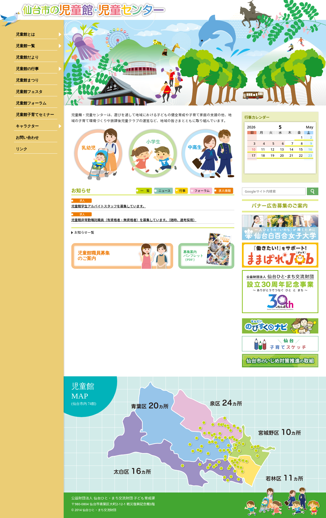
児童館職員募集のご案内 (94, 255)
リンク (21, 149)
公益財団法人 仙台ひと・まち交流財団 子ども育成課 (113, 498)
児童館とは (25, 34)
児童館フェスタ (29, 91)
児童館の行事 (27, 69)
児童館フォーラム (31, 103)
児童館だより (27, 57)
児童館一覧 (25, 46)
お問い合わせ (27, 137)
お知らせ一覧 (84, 232)
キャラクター (27, 126)
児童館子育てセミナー (35, 114)
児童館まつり (27, 80)
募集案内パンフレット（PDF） (207, 256)
